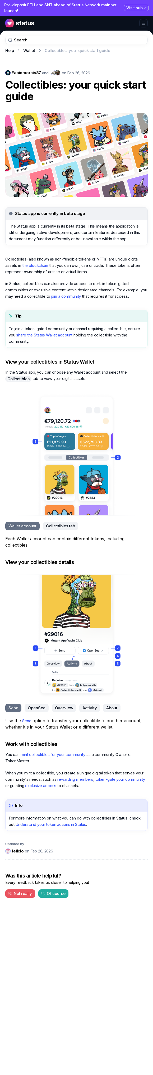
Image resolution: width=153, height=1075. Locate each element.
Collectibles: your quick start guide (75, 90)
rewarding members (75, 779)
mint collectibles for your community (53, 754)
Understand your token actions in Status (50, 824)
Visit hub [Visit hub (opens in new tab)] (136, 7)
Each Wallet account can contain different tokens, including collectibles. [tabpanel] (64, 542)
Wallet (29, 50)
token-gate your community (120, 779)
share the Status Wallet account (44, 335)
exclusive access (40, 785)
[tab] (22, 526)
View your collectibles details (39, 562)
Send (26, 720)
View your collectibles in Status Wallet (49, 362)
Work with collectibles (31, 744)
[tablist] (41, 526)
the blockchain (35, 265)
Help (9, 50)
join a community (66, 296)
